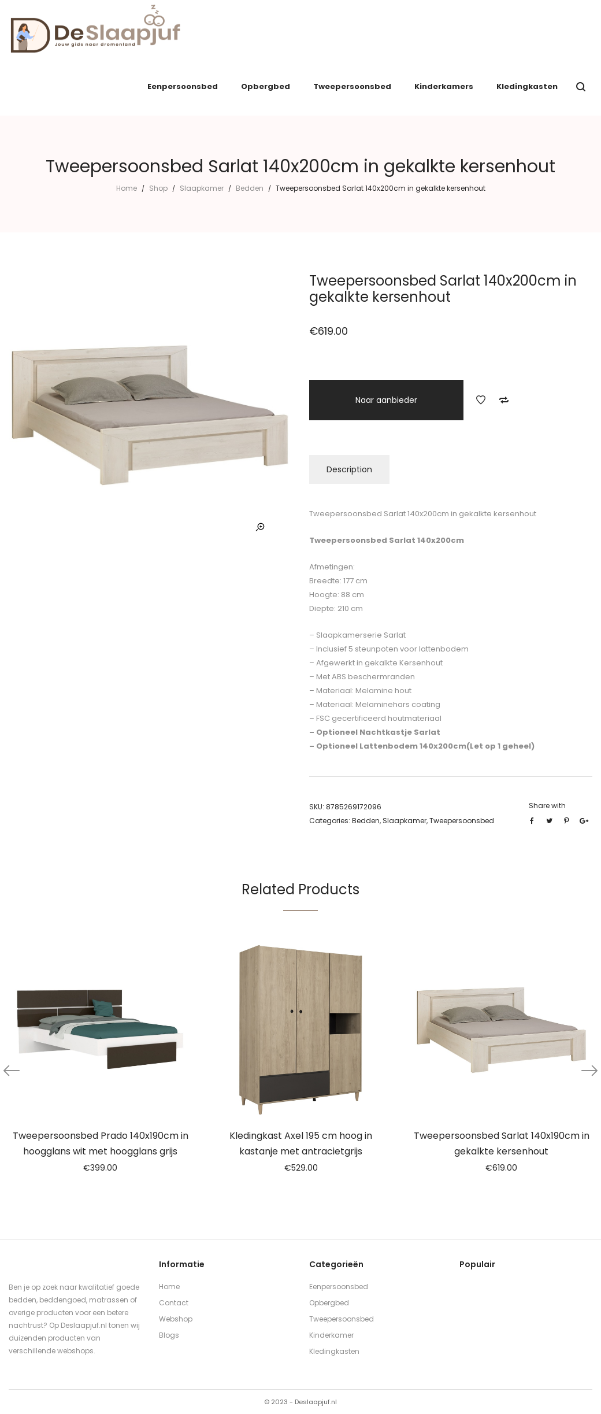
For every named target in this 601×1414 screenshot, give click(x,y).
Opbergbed (329, 1303)
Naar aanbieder (386, 400)
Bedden (250, 188)
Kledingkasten (334, 1351)
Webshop (175, 1319)
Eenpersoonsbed (338, 1286)
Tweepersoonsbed (461, 821)
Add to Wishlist (480, 400)
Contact (173, 1303)
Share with (547, 805)
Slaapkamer (202, 188)
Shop (158, 188)
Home (126, 188)
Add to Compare (503, 400)
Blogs (169, 1335)
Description (349, 469)
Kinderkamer (331, 1335)
